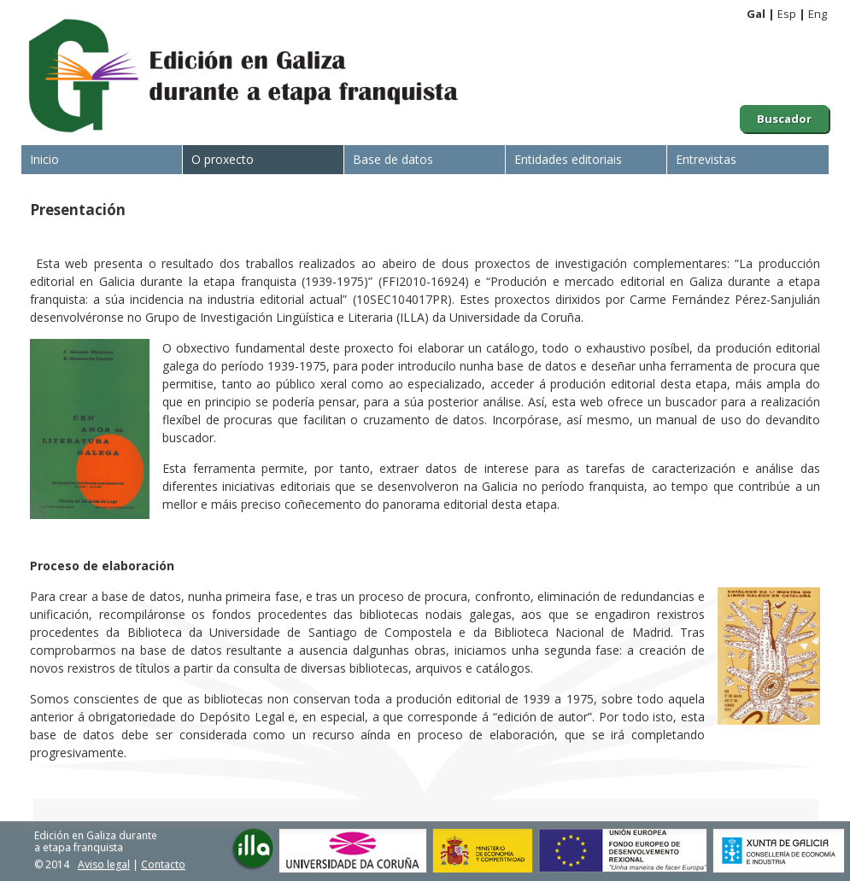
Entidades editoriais (568, 159)
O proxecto (222, 159)
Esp (786, 13)
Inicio (44, 159)
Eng (817, 13)
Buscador (784, 118)
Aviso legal (104, 864)
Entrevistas (706, 159)
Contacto (163, 864)
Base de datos (393, 159)
